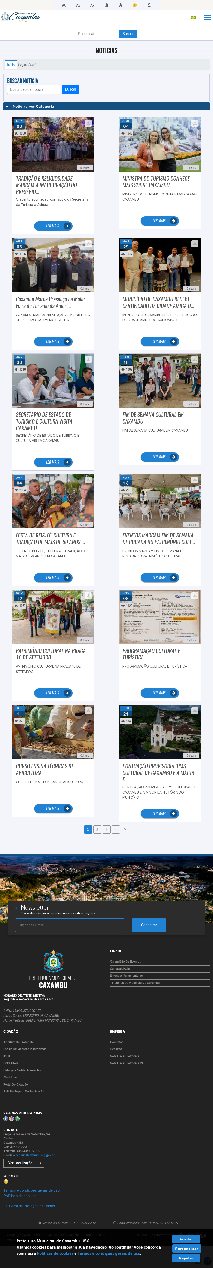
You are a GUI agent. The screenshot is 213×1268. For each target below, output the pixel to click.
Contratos (116, 1042)
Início (11, 64)
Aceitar (186, 1239)
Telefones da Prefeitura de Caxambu (135, 983)
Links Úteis (10, 1063)
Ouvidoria (10, 1077)
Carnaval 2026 (120, 968)
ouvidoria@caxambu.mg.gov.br (33, 1155)
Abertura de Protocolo (18, 1042)
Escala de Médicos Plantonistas (24, 1049)
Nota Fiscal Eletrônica (124, 1056)
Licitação (116, 1049)
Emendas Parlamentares (126, 975)
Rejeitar (186, 1258)
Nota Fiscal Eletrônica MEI (127, 1063)
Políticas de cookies (19, 1196)
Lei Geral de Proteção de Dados (29, 1206)
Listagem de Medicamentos (22, 1070)
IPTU (6, 1056)
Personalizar (186, 1248)
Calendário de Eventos (125, 961)
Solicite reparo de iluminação (23, 1091)
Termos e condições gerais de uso (31, 1190)
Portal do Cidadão (15, 1084)
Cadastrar (149, 925)
